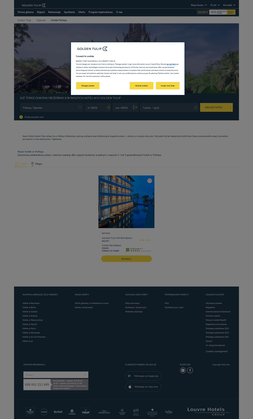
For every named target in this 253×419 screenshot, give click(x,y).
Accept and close (168, 85)
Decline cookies (141, 85)
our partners (171, 63)
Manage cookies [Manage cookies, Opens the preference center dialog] (87, 85)
